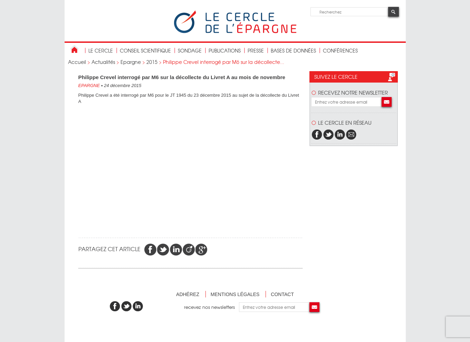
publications (225, 50)
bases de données (293, 50)
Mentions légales (235, 294)
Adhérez (187, 294)
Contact (282, 294)
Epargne (131, 61)
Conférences (340, 50)
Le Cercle (100, 50)
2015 (151, 61)
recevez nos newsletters (211, 307)
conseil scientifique (145, 50)
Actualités (103, 61)
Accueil (77, 61)
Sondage (190, 50)
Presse (256, 50)
